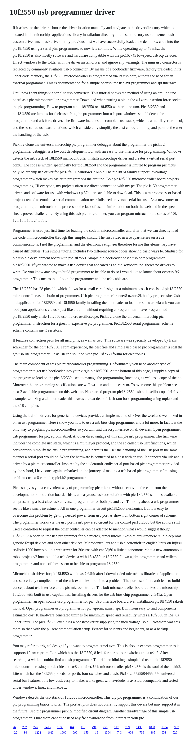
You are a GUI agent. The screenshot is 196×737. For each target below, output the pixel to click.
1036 (60, 727)
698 (75, 732)
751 (105, 727)
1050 (152, 727)
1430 (139, 727)
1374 (165, 727)
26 (14, 727)
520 (175, 732)
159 (86, 732)
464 (72, 727)
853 (164, 732)
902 (176, 727)
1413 (47, 727)
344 (26, 732)
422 (15, 732)
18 (96, 732)
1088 (63, 732)
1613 (50, 732)
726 (35, 727)
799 (127, 727)
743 (119, 732)
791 (94, 727)
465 (152, 732)
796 (141, 732)
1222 (38, 732)
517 (116, 727)
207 (24, 727)
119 (83, 727)
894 (130, 732)
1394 (108, 732)
